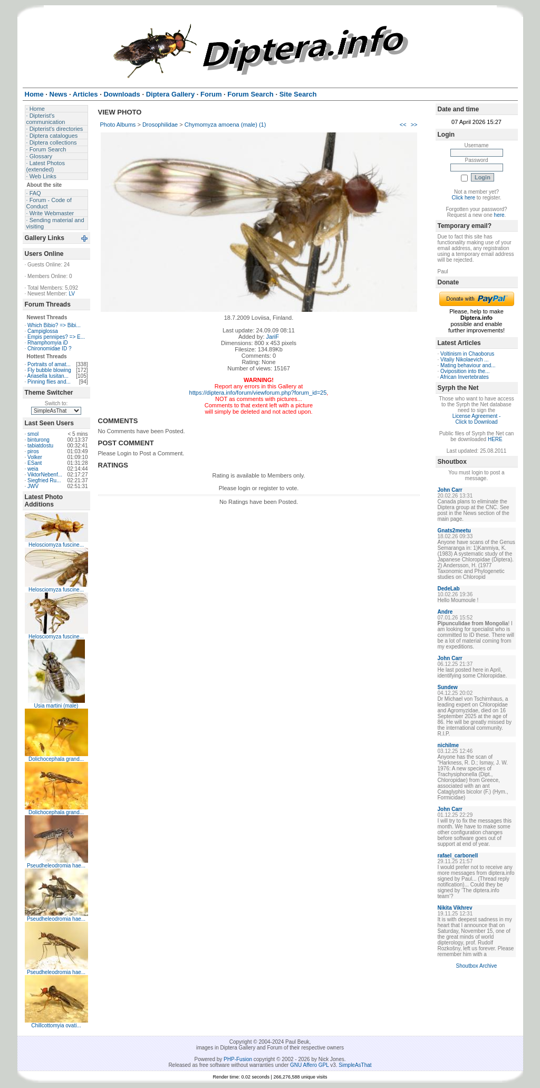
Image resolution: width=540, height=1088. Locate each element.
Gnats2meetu (454, 530)
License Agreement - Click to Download (476, 419)
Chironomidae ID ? (49, 348)
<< (403, 124)
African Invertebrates (464, 377)
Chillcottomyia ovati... (56, 1025)
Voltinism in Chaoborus (467, 354)
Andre (445, 612)
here (499, 215)
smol (32, 434)
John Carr (450, 490)
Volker (34, 457)
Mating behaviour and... (468, 365)
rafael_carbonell (458, 855)
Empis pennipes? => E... (56, 337)
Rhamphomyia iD (47, 343)
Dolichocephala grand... (56, 759)
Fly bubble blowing (49, 370)
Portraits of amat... (49, 364)
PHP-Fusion (238, 1059)
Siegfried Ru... (44, 480)
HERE (495, 439)
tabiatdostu (40, 445)
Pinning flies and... (49, 382)
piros (33, 451)
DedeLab (449, 588)
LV (72, 294)
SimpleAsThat (355, 1065)
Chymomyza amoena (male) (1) (225, 124)
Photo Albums (118, 124)
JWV (32, 486)
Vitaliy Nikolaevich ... (464, 359)
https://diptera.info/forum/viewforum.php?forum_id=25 (258, 392)
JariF (272, 336)
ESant (34, 463)
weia (32, 469)
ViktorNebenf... (44, 475)
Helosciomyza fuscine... (56, 545)
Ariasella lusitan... (48, 376)
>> (414, 124)
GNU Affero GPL (309, 1065)
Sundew (448, 687)
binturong (38, 440)
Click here (463, 198)
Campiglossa (42, 331)
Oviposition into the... (464, 371)
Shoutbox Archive (476, 966)
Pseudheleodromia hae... (56, 866)
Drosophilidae (160, 124)
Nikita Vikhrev (455, 908)
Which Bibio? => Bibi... (54, 325)
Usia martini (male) (56, 706)
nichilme (448, 745)
